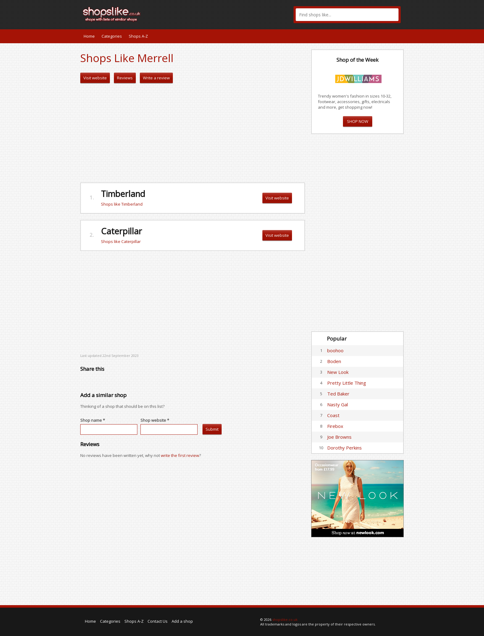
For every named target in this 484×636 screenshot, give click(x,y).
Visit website (95, 78)
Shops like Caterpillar (121, 241)
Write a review (156, 78)
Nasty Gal (337, 404)
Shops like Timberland (122, 204)
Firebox (335, 426)
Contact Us (158, 621)
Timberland (123, 193)
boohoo (335, 350)
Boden (334, 361)
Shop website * (154, 420)
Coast (333, 415)
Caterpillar (121, 231)
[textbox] (347, 14)
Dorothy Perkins (344, 448)
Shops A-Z (138, 36)
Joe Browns (339, 437)
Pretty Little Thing (346, 383)
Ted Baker (338, 394)
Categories (112, 36)
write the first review (180, 455)
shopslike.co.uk (285, 619)
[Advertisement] (192, 133)
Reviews (125, 78)
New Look (337, 372)
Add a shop (182, 621)
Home (89, 36)
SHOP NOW (357, 121)
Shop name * (92, 420)
